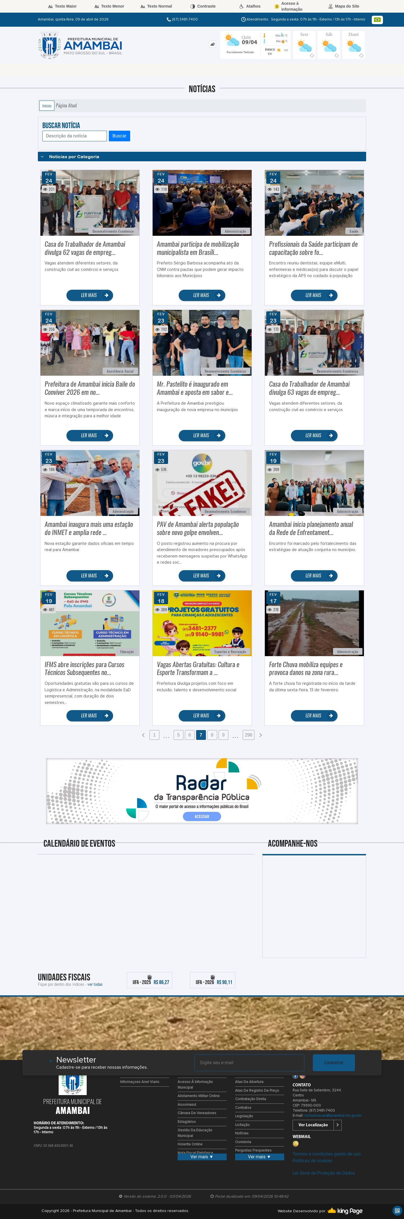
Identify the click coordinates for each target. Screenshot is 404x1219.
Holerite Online (190, 1144)
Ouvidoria (243, 1142)
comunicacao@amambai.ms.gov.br (332, 1116)
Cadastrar (334, 1062)
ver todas (95, 984)
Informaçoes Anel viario (139, 1082)
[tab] (212, 44)
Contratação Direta (250, 1099)
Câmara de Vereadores (197, 1113)
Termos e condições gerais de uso (327, 1154)
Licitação (242, 1125)
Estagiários (187, 1122)
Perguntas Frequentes (253, 1150)
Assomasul (187, 1105)
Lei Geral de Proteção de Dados (324, 1173)
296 (248, 735)
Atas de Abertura (249, 1082)
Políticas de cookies (312, 1160)
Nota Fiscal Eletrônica (195, 1153)
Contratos (243, 1108)
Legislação (244, 1116)
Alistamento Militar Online (199, 1096)
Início (46, 105)
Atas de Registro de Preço (257, 1091)
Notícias (242, 1133)
